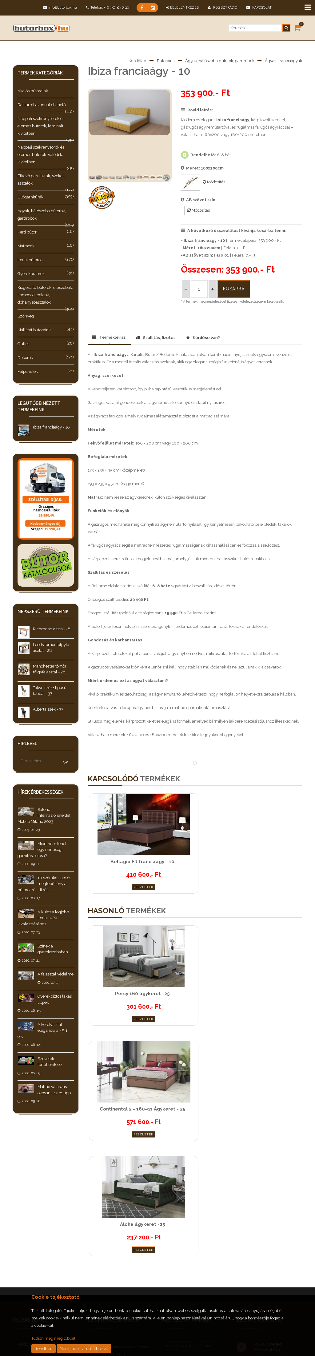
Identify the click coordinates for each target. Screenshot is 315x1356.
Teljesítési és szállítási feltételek (45, 1240)
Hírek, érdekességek (35, 1227)
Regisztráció (222, 8)
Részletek (120, 885)
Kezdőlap (128, 60)
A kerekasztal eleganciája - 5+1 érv (42, 1030)
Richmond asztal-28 (51, 629)
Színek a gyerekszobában (124, 1278)
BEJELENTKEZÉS (182, 8)
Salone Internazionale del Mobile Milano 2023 (44, 815)
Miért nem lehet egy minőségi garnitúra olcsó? (42, 849)
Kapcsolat (259, 8)
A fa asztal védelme (56, 974)
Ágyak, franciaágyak (282, 60)
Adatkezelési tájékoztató (39, 1268)
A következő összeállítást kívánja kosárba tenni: (233, 230)
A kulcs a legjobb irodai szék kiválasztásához (43, 918)
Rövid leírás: (197, 110)
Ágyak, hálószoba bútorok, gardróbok (215, 60)
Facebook (242, 1247)
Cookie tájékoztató (33, 1282)
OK (66, 762)
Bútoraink (157, 60)
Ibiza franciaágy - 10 (51, 427)
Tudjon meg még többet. (53, 1338)
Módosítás (214, 182)
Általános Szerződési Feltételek (45, 1254)
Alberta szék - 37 (48, 709)
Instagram (254, 1247)
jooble (286, 1260)
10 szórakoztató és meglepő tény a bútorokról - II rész (44, 883)
